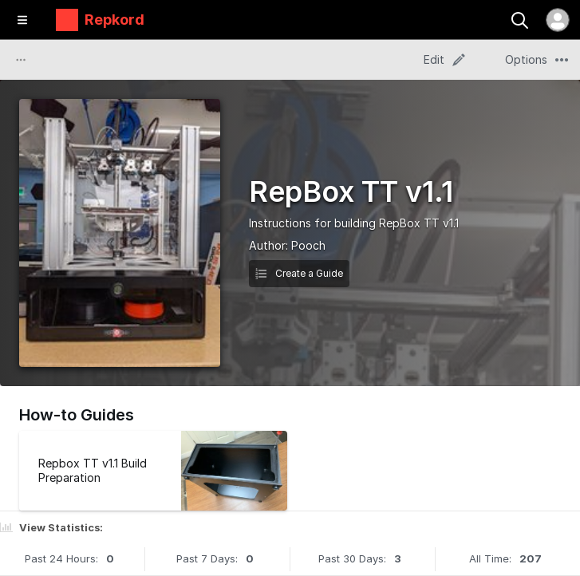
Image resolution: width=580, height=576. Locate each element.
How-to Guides (76, 414)
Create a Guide (299, 273)
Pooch (308, 245)
